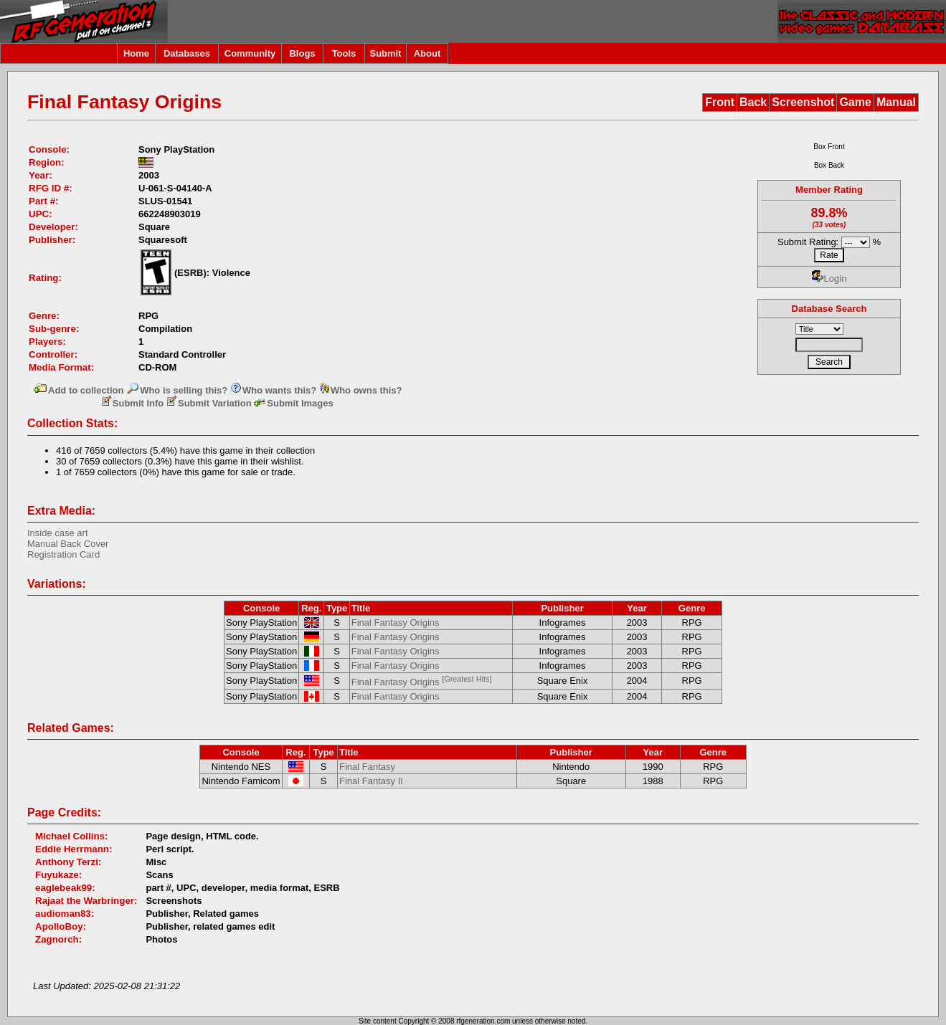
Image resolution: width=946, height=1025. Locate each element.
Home (136, 53)
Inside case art (57, 533)
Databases (187, 53)
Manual (896, 102)
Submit (385, 53)
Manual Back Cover (67, 543)
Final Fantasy (367, 766)
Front (719, 102)
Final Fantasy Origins (395, 622)
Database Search (829, 308)
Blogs (302, 53)
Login (829, 278)
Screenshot (803, 102)
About (427, 53)
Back (753, 102)
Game (855, 102)
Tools (344, 53)
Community (250, 53)
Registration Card (63, 554)
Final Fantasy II (371, 781)
